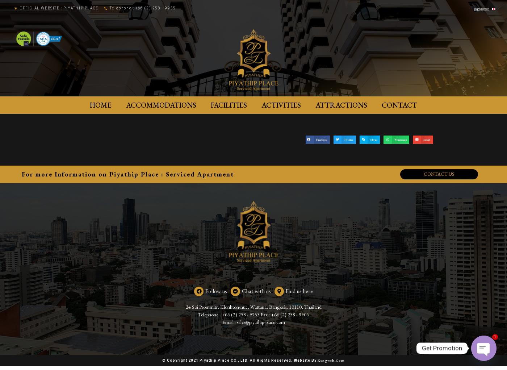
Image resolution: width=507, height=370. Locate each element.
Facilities (229, 105)
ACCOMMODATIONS (161, 105)
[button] (318, 140)
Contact (399, 105)
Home (101, 105)
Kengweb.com (331, 364)
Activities (281, 105)
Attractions (341, 105)
